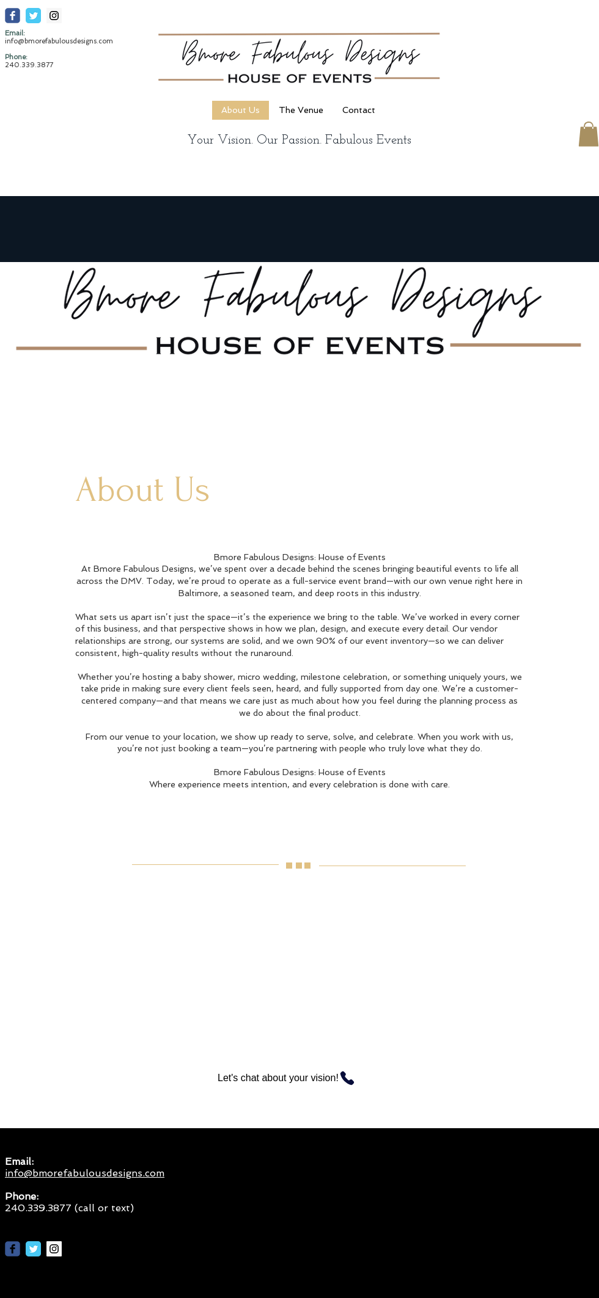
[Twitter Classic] (33, 15)
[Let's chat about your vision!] (296, 1078)
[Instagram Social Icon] (54, 15)
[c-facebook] (12, 15)
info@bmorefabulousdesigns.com (59, 41)
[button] (588, 134)
